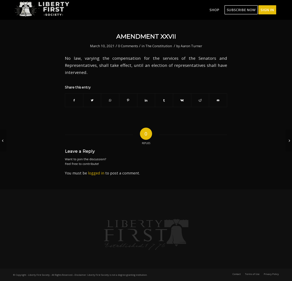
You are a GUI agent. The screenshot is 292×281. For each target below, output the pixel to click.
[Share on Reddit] (200, 100)
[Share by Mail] (218, 100)
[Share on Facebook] (74, 100)
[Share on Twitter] (92, 100)
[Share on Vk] (182, 100)
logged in (96, 173)
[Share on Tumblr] (164, 100)
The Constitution (158, 46)
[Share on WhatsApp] (110, 100)
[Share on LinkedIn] (146, 100)
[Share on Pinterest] (128, 100)
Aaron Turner (191, 46)
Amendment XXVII (146, 36)
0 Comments (128, 46)
